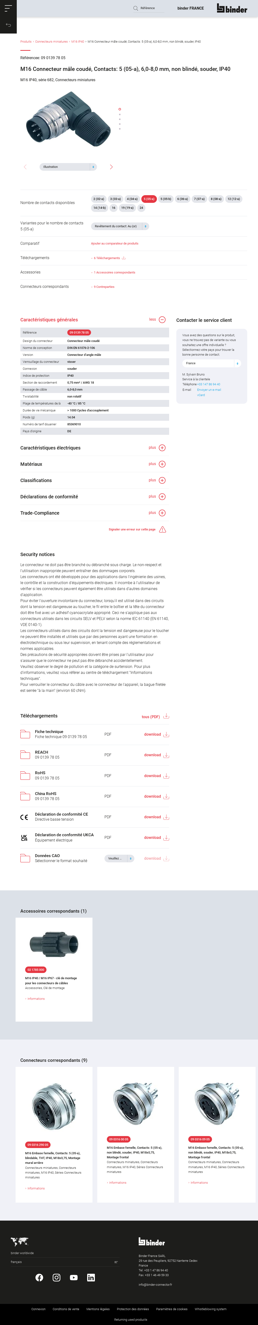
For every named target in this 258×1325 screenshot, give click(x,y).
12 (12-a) (234, 199)
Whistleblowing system (211, 1309)
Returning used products (130, 1319)
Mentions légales (98, 1309)
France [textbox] (190, 363)
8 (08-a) (216, 199)
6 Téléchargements (109, 258)
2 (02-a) (98, 199)
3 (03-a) (115, 199)
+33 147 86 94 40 (208, 384)
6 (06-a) (182, 199)
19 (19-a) (127, 208)
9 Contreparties (104, 287)
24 (141, 208)
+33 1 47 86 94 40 (156, 1270)
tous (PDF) (151, 717)
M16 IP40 (77, 41)
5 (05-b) (166, 199)
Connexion (38, 1309)
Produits (26, 41)
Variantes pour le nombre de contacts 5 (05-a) (51, 226)
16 (113, 208)
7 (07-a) (199, 199)
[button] (8, 8)
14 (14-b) (99, 208)
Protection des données (133, 1309)
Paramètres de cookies (172, 1309)
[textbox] (66, 167)
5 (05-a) (149, 199)
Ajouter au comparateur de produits (114, 243)
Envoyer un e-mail (209, 390)
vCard (201, 395)
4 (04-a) (132, 199)
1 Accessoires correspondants (114, 272)
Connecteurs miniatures (51, 41)
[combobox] (68, 167)
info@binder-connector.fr (155, 1284)
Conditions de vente (66, 1309)
